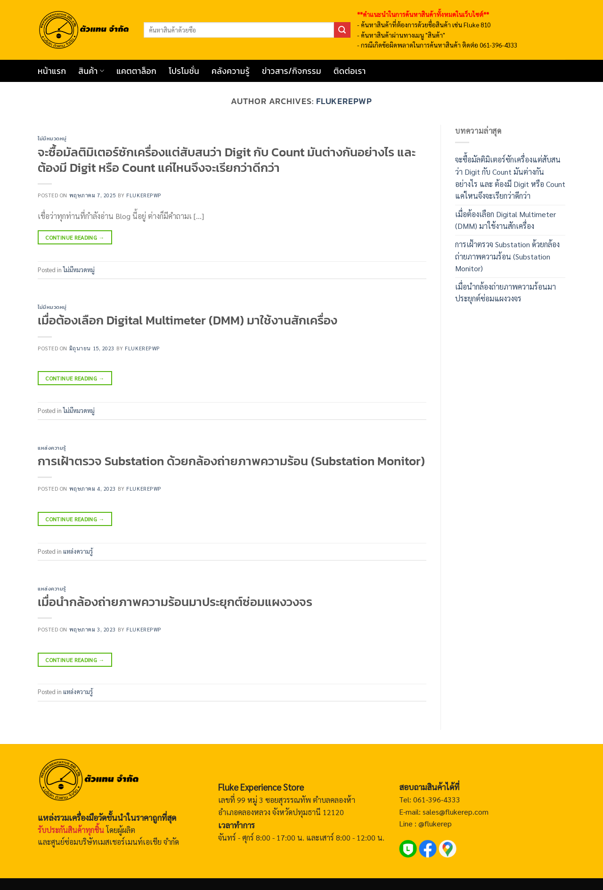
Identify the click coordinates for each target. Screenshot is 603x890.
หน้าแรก (52, 71)
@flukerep (435, 823)
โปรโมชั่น (184, 71)
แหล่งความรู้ (52, 448)
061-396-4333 (435, 799)
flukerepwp (344, 101)
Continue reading (75, 237)
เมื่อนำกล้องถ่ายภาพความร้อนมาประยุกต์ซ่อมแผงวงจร (175, 602)
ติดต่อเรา (350, 71)
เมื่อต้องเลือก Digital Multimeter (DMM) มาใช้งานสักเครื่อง (187, 320)
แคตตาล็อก (136, 71)
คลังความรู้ (231, 71)
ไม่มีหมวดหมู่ (52, 138)
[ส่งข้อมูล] (342, 30)
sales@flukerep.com (456, 812)
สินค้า (91, 71)
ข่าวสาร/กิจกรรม (291, 71)
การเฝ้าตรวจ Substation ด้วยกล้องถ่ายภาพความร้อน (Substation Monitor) (231, 461)
